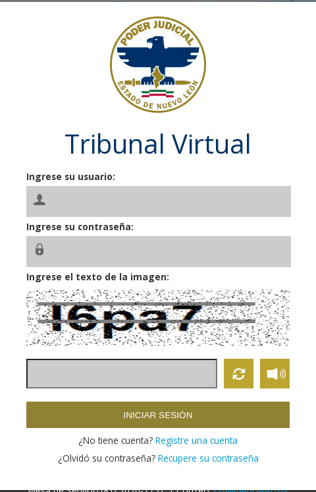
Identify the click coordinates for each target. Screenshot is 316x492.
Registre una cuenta (196, 440)
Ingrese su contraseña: (80, 226)
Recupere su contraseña (208, 458)
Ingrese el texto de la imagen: (97, 276)
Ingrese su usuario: (70, 176)
